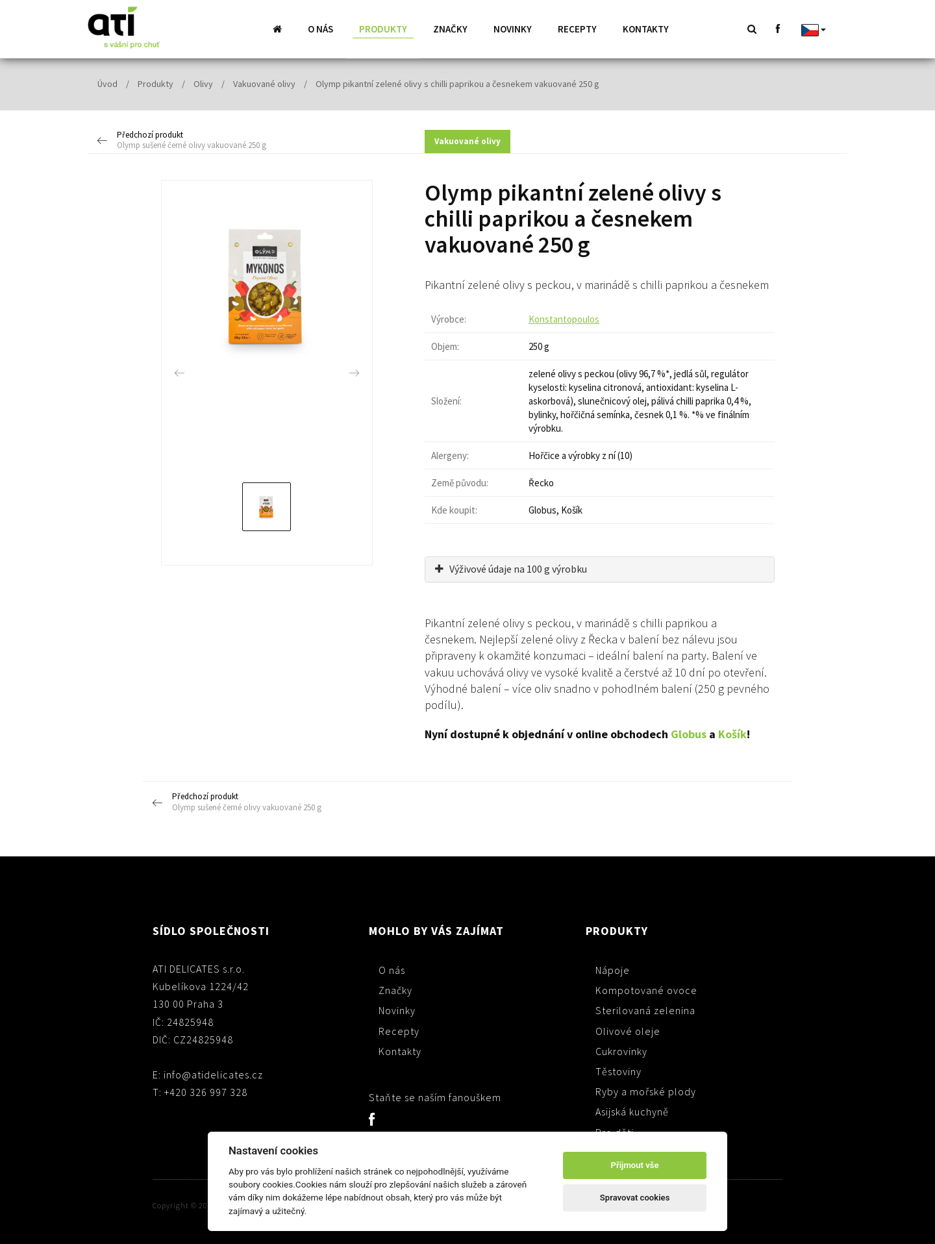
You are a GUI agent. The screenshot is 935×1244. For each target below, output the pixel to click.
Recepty (577, 29)
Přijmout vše (635, 1165)
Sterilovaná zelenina (645, 1009)
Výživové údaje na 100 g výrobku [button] (511, 568)
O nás (320, 29)
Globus (688, 733)
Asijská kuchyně (632, 1110)
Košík (732, 733)
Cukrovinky (621, 1050)
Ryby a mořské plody (645, 1090)
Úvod (107, 83)
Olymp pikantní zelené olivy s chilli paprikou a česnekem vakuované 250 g (457, 83)
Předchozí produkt (192, 140)
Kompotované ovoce (646, 989)
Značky (450, 29)
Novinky (512, 29)
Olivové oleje (627, 1030)
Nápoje (612, 969)
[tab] (599, 568)
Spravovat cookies (635, 1197)
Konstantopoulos (564, 318)
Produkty (383, 29)
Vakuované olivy (264, 83)
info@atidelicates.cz (213, 1073)
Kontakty (646, 29)
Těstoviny (618, 1070)
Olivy (203, 83)
